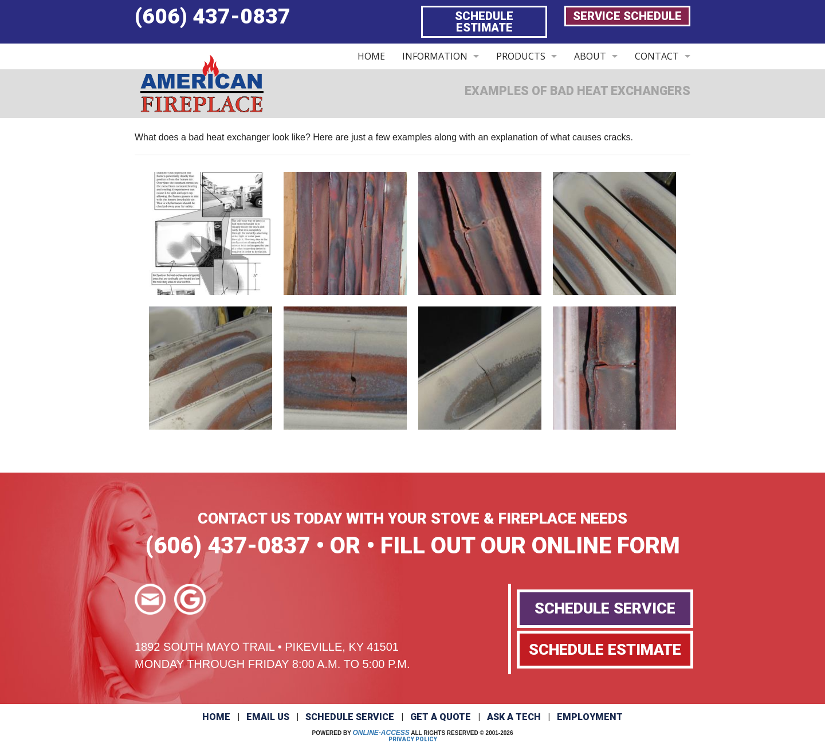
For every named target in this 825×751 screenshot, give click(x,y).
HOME (371, 56)
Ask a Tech (514, 716)
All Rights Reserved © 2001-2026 (462, 733)
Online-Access (381, 733)
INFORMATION (434, 56)
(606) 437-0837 (212, 16)
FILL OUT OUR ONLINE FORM (530, 545)
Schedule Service (349, 716)
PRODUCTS (520, 56)
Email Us (267, 716)
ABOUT (590, 56)
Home (216, 716)
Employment (590, 716)
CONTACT (657, 56)
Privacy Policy (412, 739)
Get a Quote (440, 716)
